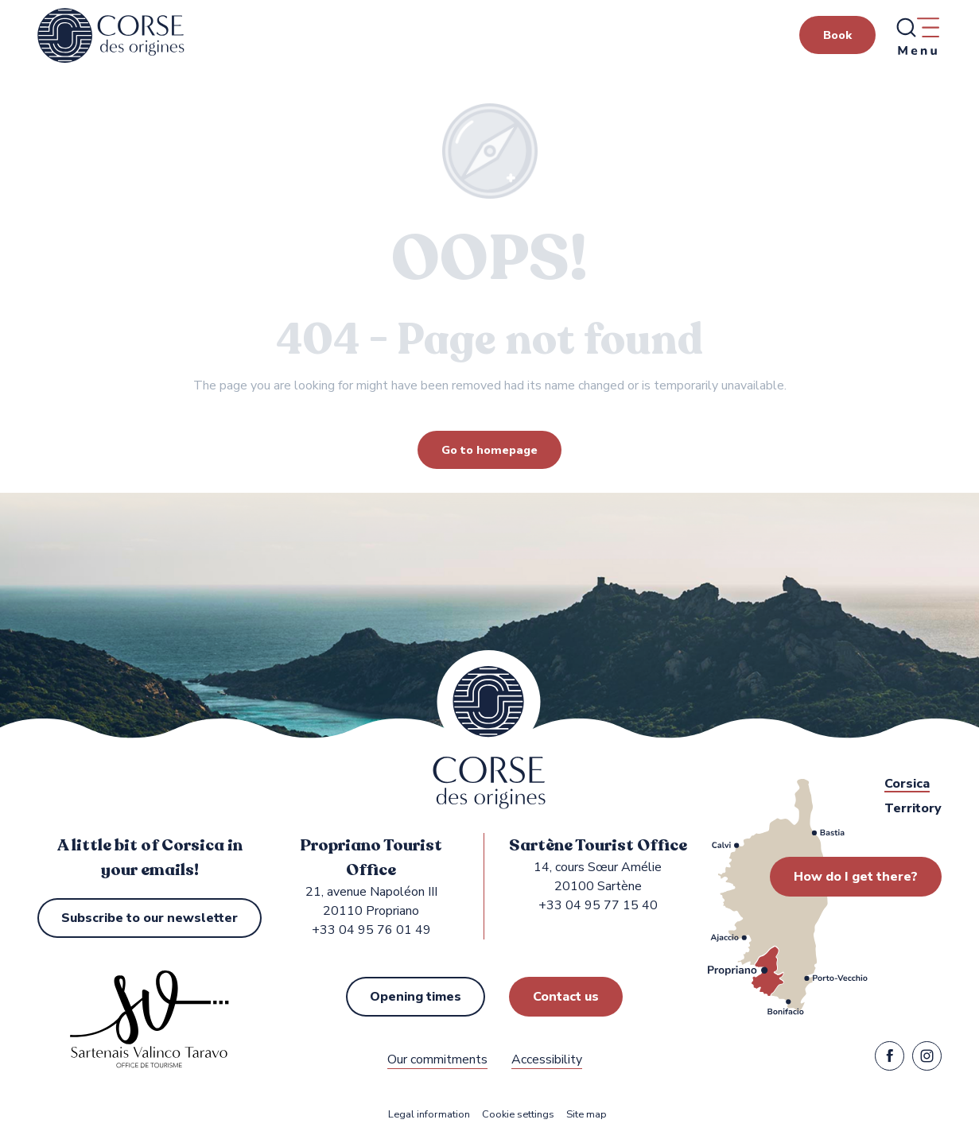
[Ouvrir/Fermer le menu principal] (917, 36)
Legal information (429, 1114)
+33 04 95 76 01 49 (371, 930)
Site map (586, 1114)
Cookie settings (518, 1114)
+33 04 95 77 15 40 (598, 905)
